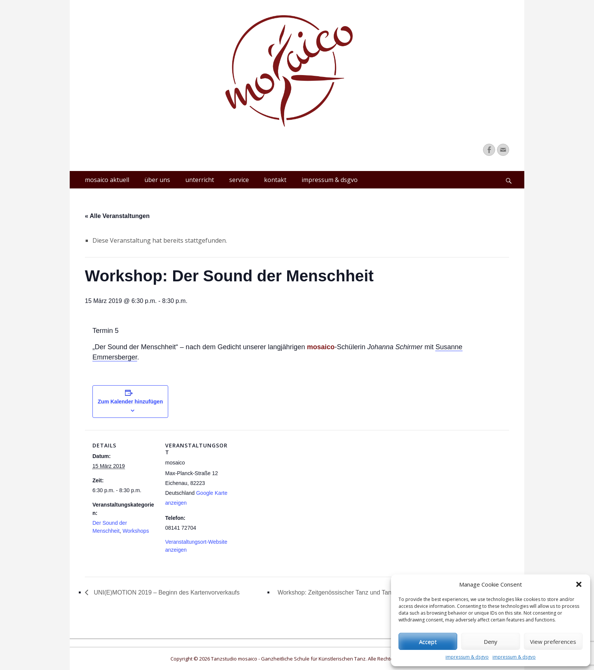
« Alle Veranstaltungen (117, 216)
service (239, 180)
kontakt (275, 180)
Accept (428, 641)
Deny (490, 641)
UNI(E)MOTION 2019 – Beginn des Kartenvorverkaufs (166, 592)
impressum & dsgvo (467, 657)
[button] (579, 584)
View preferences (553, 641)
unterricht (199, 180)
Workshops (135, 531)
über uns (157, 180)
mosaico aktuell (107, 180)
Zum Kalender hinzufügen (130, 402)
